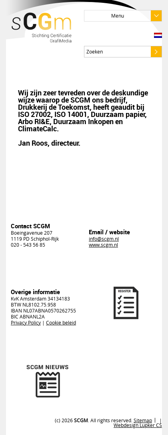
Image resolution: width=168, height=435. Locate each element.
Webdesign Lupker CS (138, 425)
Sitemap (143, 420)
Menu (136, 15)
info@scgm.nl (104, 238)
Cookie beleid (61, 322)
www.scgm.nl (103, 244)
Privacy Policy (26, 322)
